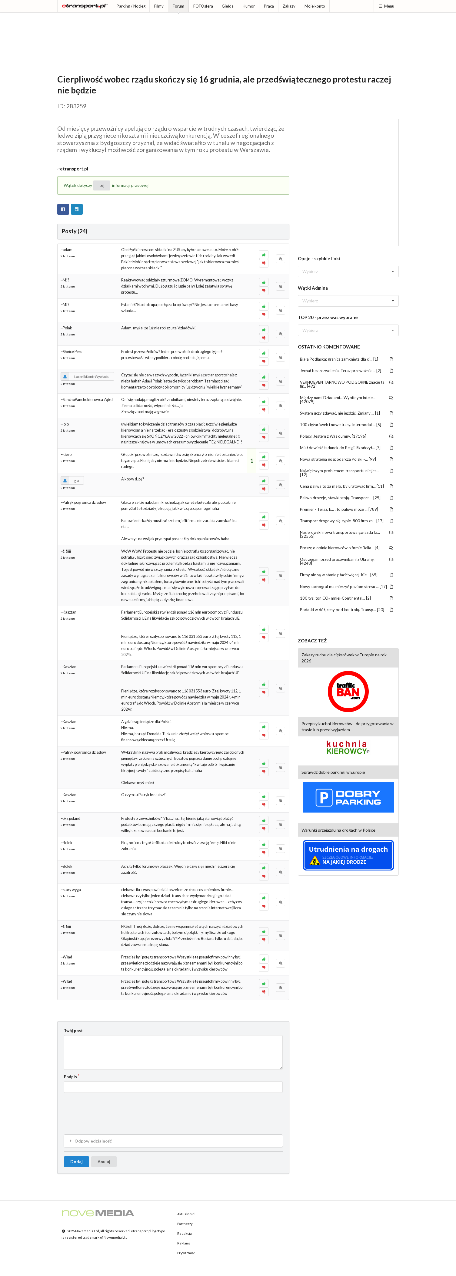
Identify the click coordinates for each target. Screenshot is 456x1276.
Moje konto (315, 6)
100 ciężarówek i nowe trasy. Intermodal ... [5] (347, 424)
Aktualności (186, 1214)
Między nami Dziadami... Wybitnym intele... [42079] (347, 399)
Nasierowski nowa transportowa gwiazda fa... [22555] (347, 534)
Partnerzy (185, 1224)
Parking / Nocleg (131, 6)
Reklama (184, 1243)
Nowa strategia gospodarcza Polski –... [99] (347, 459)
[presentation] (110, 1109)
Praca (269, 6)
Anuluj (104, 1161)
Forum (178, 6)
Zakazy (289, 6)
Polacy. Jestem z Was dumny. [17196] (347, 436)
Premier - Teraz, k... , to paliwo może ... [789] (347, 509)
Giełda (228, 6)
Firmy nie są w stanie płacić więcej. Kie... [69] (347, 574)
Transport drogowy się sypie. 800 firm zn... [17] (347, 520)
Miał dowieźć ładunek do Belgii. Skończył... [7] (347, 447)
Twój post (73, 1030)
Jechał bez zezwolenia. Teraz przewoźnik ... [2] (347, 370)
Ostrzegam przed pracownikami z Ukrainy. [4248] (347, 561)
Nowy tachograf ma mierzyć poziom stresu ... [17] (347, 586)
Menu (386, 6)
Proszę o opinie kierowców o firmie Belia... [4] (347, 547)
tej (102, 185)
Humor (249, 6)
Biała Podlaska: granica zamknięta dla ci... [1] (347, 359)
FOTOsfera (203, 6)
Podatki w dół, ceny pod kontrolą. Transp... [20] (347, 609)
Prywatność (186, 1253)
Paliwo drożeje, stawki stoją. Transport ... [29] (347, 497)
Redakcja (184, 1233)
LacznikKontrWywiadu (85, 376)
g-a (70, 480)
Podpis (70, 1076)
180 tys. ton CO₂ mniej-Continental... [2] (347, 598)
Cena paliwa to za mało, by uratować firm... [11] (347, 486)
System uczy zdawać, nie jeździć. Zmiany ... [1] (347, 413)
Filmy (159, 6)
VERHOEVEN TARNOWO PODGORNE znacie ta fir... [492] (347, 384)
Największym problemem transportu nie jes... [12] (347, 472)
